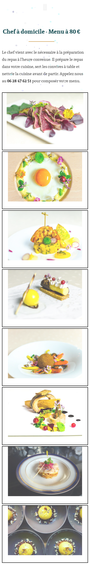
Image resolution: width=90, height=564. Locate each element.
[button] (45, 8)
